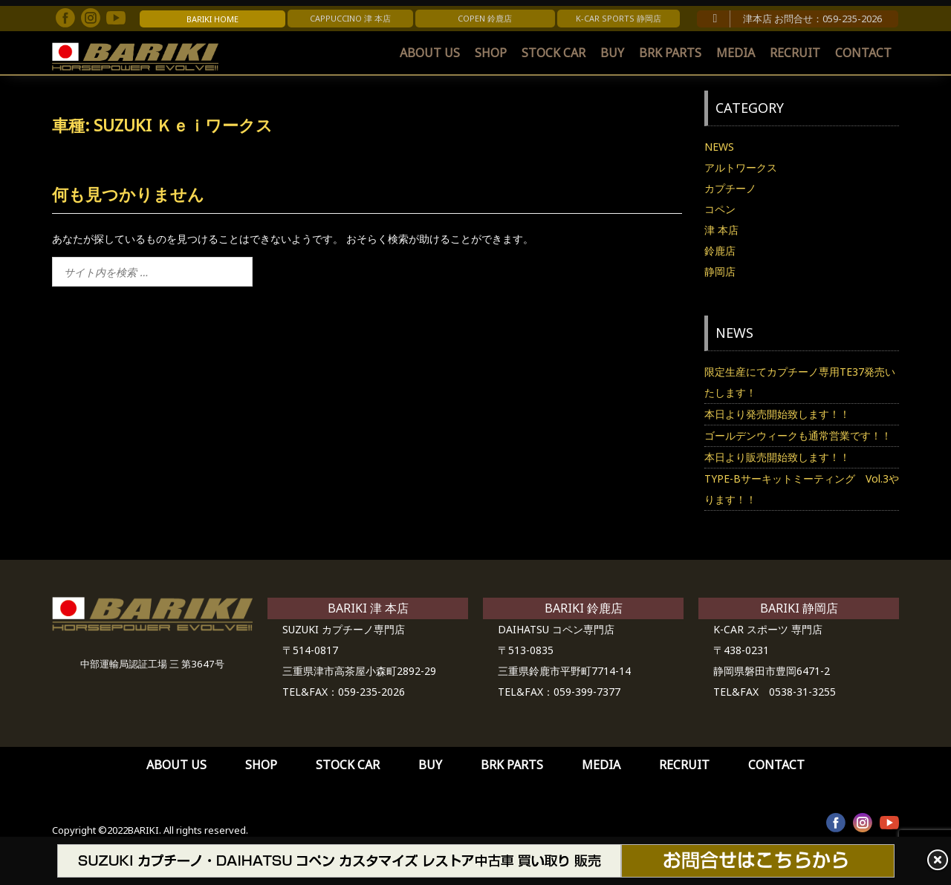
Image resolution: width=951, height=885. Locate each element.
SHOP (491, 53)
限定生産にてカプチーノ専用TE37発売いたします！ (799, 382)
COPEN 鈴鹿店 (485, 18)
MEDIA (735, 53)
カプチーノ (730, 188)
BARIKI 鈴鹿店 (584, 608)
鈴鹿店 (720, 251)
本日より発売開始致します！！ (777, 414)
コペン (720, 209)
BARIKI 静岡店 (799, 608)
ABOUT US (430, 53)
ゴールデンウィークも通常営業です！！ (798, 435)
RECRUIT (795, 53)
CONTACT (863, 53)
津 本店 (721, 230)
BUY (612, 53)
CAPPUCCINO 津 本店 (350, 18)
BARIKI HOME (212, 19)
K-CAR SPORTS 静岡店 (618, 18)
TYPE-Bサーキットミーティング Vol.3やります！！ (801, 488)
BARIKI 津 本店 (368, 608)
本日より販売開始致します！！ (777, 457)
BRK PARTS (670, 53)
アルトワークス (740, 167)
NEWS (719, 147)
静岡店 (720, 271)
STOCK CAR (553, 53)
